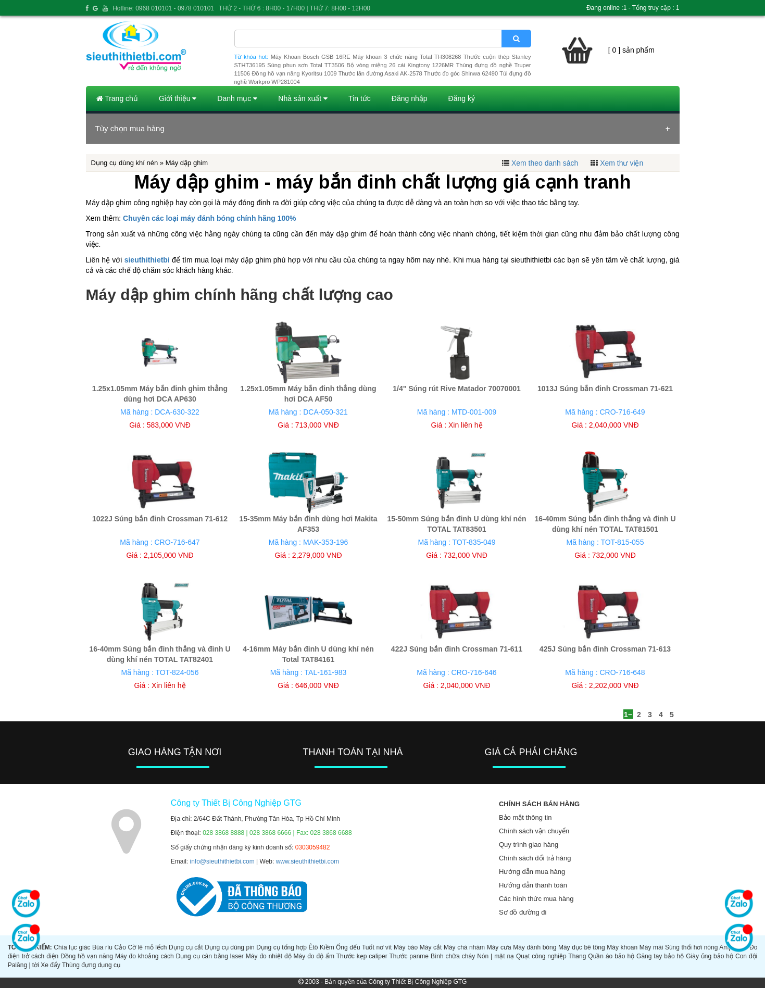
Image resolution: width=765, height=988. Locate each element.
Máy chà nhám (464, 947)
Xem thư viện (621, 163)
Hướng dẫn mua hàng (532, 872)
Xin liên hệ (465, 425)
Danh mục (237, 98)
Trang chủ (117, 98)
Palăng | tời (23, 965)
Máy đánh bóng (534, 947)
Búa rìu (102, 947)
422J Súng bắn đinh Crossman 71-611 (456, 649)
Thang (577, 956)
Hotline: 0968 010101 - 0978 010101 (163, 8)
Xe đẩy (50, 965)
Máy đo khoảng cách (144, 956)
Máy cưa (499, 947)
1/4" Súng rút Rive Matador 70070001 (457, 388)
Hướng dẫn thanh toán (533, 885)
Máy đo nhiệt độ (269, 956)
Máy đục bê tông (581, 947)
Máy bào (406, 947)
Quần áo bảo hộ (611, 956)
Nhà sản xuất (303, 98)
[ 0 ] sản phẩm (631, 50)
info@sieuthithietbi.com (222, 861)
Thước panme (409, 956)
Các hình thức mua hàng (536, 899)
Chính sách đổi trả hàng (535, 858)
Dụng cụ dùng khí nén (124, 163)
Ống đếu (348, 947)
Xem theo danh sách (544, 163)
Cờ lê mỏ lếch (147, 947)
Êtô (313, 947)
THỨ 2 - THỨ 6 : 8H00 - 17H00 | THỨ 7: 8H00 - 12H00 (294, 8)
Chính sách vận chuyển (534, 831)
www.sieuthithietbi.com (307, 861)
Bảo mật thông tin (525, 817)
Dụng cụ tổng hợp (281, 947)
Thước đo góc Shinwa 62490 (461, 73)
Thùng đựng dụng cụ (91, 965)
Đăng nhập (410, 98)
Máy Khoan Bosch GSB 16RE (310, 57)
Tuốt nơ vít (377, 947)
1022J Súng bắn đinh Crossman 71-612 (160, 519)
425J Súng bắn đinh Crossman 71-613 (605, 649)
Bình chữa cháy (453, 956)
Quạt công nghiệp (541, 956)
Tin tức (359, 98)
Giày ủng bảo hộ (709, 956)
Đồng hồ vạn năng (86, 956)
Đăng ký (461, 98)
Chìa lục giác (72, 947)
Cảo (120, 947)
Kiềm (327, 947)
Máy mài (651, 947)
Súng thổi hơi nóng (691, 947)
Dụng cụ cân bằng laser (210, 956)
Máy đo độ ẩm (314, 956)
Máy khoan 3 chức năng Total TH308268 (407, 57)
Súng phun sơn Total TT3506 (305, 65)
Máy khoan (622, 947)
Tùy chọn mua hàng (130, 128)
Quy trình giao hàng (528, 844)
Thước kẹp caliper (361, 956)
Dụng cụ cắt (186, 947)
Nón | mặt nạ (495, 956)
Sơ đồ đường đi (523, 912)
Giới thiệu (177, 98)
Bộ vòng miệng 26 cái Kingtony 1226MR (400, 65)
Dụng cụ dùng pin (229, 947)
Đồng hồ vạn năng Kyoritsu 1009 (294, 73)
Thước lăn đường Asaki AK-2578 (380, 73)
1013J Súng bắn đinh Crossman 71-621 (605, 388)
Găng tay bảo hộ (660, 956)
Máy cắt (431, 947)
